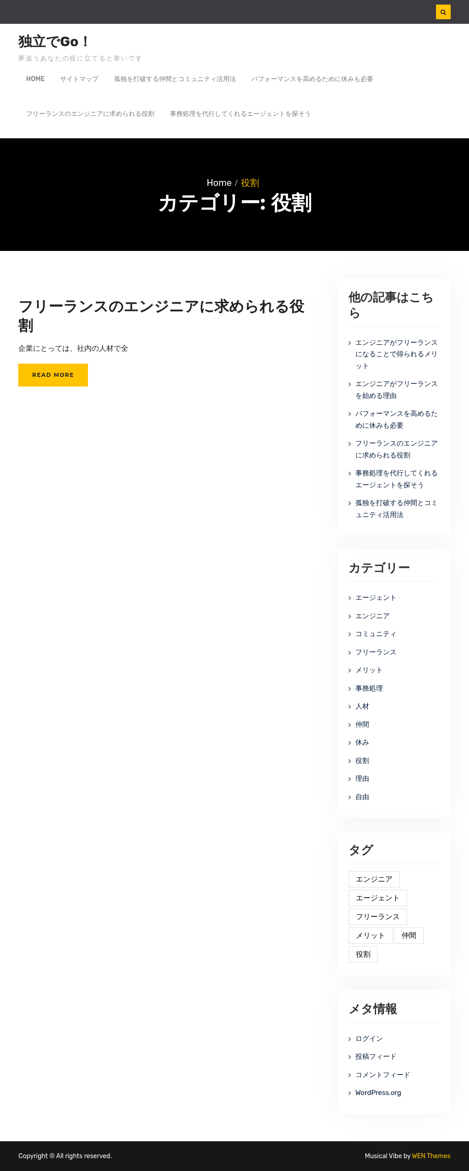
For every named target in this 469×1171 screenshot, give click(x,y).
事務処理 (369, 688)
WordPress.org (378, 1093)
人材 (362, 706)
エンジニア (372, 616)
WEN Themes (431, 1156)
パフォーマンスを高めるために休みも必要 (312, 79)
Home (35, 79)
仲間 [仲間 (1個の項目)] (409, 935)
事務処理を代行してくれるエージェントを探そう (240, 114)
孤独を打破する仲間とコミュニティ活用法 (175, 79)
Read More (53, 374)
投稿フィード (376, 1056)
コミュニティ (376, 634)
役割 (362, 761)
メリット (369, 670)
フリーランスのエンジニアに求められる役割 (90, 114)
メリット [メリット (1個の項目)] (370, 935)
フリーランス (376, 652)
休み (362, 742)
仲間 (362, 724)
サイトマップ (79, 79)
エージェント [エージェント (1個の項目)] (378, 897)
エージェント (376, 598)
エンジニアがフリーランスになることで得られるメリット (396, 354)
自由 (362, 797)
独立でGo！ (55, 41)
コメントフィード (382, 1075)
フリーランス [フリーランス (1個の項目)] (378, 916)
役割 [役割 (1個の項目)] (363, 954)
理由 (362, 778)
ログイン (369, 1039)
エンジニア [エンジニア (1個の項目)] (374, 879)
